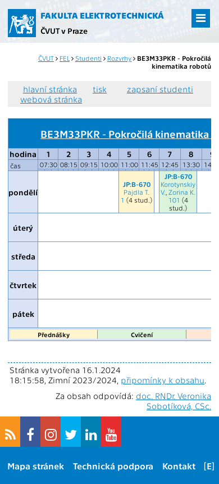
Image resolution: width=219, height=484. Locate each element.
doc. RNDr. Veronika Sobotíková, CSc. (173, 401)
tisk (100, 89)
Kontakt (178, 465)
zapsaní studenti (160, 89)
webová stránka (51, 99)
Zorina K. (181, 192)
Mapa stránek (35, 465)
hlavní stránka (50, 89)
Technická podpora (113, 465)
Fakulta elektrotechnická (102, 15)
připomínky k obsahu (162, 380)
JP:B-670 (136, 184)
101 (174, 200)
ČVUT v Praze (64, 30)
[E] (209, 465)
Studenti (88, 58)
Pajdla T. (136, 192)
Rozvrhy (119, 58)
